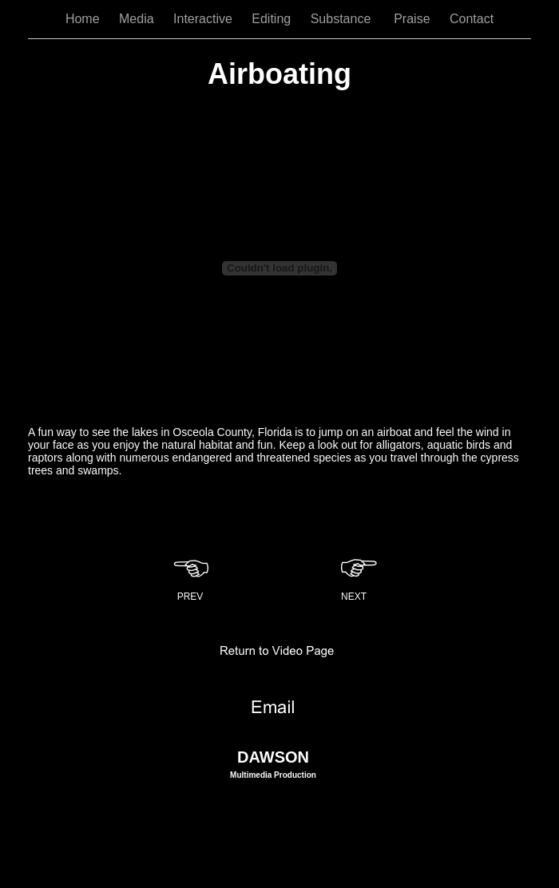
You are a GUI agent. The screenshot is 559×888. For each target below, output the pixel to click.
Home (84, 19)
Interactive (204, 19)
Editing (273, 19)
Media (138, 19)
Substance (345, 19)
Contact (472, 19)
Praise (414, 19)
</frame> (279, 268)
